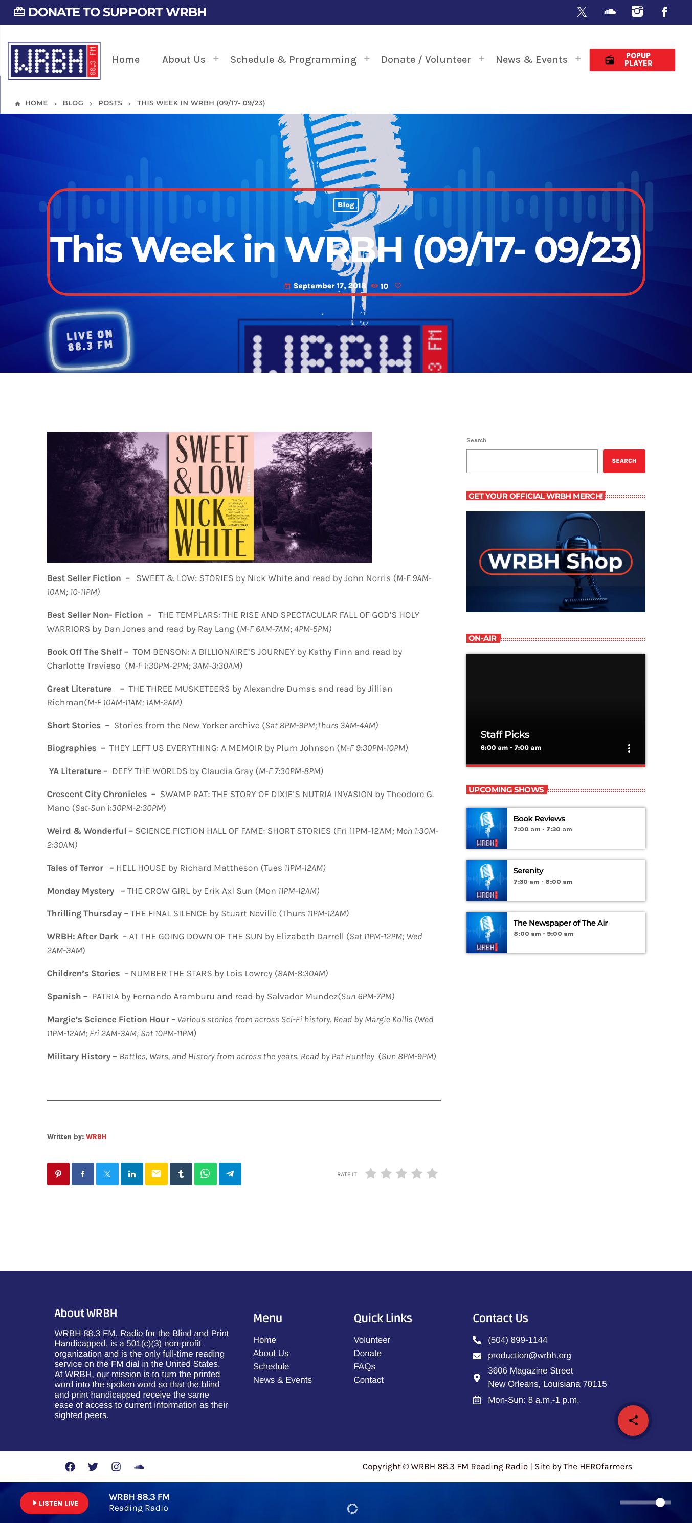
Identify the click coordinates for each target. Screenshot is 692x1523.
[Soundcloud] (610, 12)
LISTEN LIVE (54, 1503)
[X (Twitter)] (582, 12)
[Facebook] (665, 12)
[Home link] (54, 60)
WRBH (96, 1137)
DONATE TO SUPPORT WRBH (109, 12)
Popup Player (628, 59)
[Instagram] (637, 12)
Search (476, 440)
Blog (346, 205)
